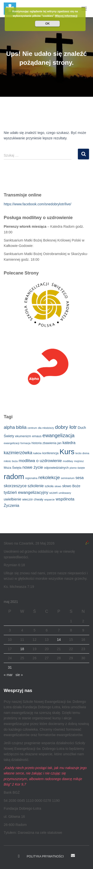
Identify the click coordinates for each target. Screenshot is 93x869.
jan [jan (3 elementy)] (59, 443)
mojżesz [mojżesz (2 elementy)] (79, 461)
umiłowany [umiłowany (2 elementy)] (65, 492)
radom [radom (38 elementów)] (14, 477)
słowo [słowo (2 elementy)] (58, 486)
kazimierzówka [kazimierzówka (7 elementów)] (18, 452)
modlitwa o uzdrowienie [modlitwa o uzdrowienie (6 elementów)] (40, 460)
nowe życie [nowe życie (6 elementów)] (32, 467)
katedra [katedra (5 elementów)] (68, 443)
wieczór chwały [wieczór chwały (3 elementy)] (32, 499)
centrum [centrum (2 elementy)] (32, 427)
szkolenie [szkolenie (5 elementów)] (36, 486)
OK (47, 23)
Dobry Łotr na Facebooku (19, 856)
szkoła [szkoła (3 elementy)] (49, 486)
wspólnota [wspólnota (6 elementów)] (65, 499)
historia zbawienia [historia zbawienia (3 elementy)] (43, 443)
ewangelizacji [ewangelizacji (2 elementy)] (11, 443)
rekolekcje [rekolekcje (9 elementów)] (49, 477)
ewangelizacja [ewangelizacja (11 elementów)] (58, 435)
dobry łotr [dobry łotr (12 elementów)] (66, 427)
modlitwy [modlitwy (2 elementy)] (68, 461)
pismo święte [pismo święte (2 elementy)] (77, 467)
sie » (19, 675)
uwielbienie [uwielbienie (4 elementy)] (12, 499)
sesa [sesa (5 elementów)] (79, 478)
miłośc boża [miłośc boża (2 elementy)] (11, 461)
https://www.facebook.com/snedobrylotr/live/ (37, 204)
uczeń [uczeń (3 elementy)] (53, 493)
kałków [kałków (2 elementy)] (37, 453)
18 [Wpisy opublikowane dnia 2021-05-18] (22, 649)
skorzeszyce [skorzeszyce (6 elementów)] (15, 485)
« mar (8, 675)
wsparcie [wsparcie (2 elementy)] (49, 499)
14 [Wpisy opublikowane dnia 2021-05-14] (59, 640)
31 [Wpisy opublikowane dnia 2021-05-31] (10, 667)
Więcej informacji (66, 15)
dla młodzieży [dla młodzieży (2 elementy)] (46, 427)
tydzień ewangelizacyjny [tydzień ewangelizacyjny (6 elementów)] (26, 492)
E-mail (72, 855)
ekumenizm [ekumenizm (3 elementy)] (23, 436)
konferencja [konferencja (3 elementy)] (50, 453)
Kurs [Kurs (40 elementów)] (67, 452)
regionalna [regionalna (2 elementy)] (31, 478)
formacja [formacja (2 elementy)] (25, 443)
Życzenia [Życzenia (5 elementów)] (11, 505)
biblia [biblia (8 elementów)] (21, 427)
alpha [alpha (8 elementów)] (9, 427)
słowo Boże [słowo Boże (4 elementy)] (71, 486)
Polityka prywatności (45, 856)
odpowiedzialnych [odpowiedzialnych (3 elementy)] (56, 467)
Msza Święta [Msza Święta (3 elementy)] (13, 467)
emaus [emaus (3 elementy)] (36, 436)
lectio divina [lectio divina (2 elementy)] (82, 453)
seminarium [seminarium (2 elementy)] (67, 478)
